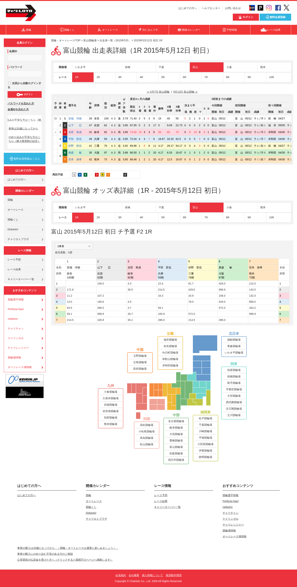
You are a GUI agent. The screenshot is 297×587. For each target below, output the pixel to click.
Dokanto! (13, 229)
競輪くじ (13, 219)
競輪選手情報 (16, 299)
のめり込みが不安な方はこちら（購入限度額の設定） (24, 139)
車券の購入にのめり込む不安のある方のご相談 (45, 553)
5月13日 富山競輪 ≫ (185, 91)
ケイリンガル (16, 338)
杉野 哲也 (77, 145)
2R (98, 77)
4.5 (129, 301)
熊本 (263, 67)
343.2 (252, 307)
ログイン (24, 94)
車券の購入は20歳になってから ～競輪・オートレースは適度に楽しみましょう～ (67, 547)
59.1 (160, 307)
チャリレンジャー (18, 347)
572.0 (222, 307)
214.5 (252, 283)
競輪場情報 (14, 357)
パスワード (15, 67)
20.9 (191, 295)
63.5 (69, 307)
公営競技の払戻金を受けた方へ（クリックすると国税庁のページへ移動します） (65, 559)
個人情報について (152, 575)
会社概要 (134, 575)
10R (271, 77)
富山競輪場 (90, 40)
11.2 (69, 295)
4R (141, 77)
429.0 (222, 283)
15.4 (160, 283)
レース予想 (14, 259)
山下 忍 (77, 125)
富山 (195, 67)
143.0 (252, 289)
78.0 (191, 301)
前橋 (127, 67)
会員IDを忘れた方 (18, 109)
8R (227, 77)
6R (184, 77)
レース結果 (14, 269)
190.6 (100, 301)
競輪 (10, 199)
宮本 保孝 (77, 159)
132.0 (252, 295)
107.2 (100, 295)
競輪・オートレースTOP (65, 40)
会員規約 (120, 575)
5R (163, 77)
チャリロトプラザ (18, 239)
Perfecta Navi (16, 309)
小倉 (229, 67)
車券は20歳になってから (23, 128)
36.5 (130, 289)
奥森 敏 (77, 152)
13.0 (69, 301)
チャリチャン (16, 328)
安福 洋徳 (77, 118)
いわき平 (80, 67)
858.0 (252, 301)
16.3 (160, 295)
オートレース (15, 209)
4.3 (129, 283)
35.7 (130, 313)
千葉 (161, 67)
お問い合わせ (233, 8)
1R (76, 77)
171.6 (70, 289)
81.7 (191, 283)
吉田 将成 (77, 132)
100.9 (161, 313)
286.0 (100, 307)
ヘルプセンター (211, 8)
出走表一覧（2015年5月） (115, 40)
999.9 (222, 289)
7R (206, 77)
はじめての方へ (187, 8)
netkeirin (13, 318)
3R (120, 77)
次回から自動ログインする (24, 85)
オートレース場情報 (20, 367)
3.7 (129, 307)
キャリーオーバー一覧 (21, 279)
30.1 (130, 319)
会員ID (13, 51)
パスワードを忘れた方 (21, 103)
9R (249, 77)
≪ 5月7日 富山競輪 (158, 91)
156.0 (100, 283)
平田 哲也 (77, 138)
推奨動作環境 (174, 575)
